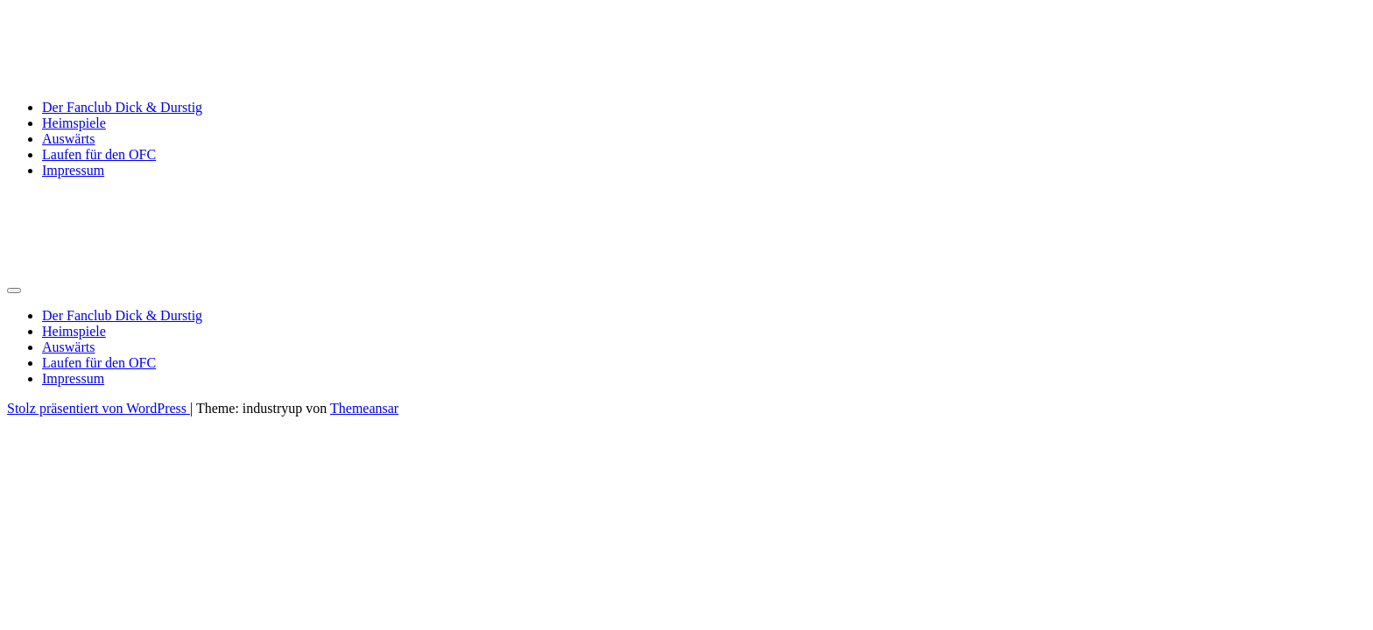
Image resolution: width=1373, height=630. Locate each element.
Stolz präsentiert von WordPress (98, 408)
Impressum (73, 170)
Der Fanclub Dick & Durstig (122, 107)
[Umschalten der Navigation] (14, 290)
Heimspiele (74, 123)
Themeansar (364, 408)
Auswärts (68, 138)
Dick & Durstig (101, 34)
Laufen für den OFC (99, 154)
